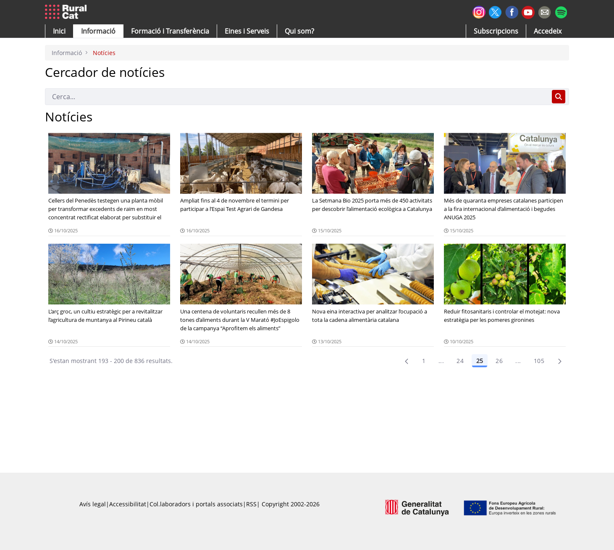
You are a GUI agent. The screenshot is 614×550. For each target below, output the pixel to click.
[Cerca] (296, 96)
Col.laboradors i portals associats (196, 504)
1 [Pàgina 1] (423, 361)
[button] (59, 31)
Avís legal (92, 504)
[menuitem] (170, 31)
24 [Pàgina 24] (460, 361)
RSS (251, 504)
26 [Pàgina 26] (499, 361)
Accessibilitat (127, 504)
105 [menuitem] (539, 361)
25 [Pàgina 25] (479, 361)
